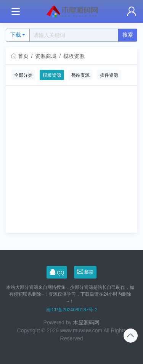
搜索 (127, 35)
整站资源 (80, 75)
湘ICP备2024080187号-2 (71, 309)
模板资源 (74, 56)
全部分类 (23, 75)
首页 (20, 56)
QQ (57, 272)
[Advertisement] (71, 161)
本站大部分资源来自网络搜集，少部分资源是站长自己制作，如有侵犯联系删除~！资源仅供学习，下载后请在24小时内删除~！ (70, 294)
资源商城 (45, 56)
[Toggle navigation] (15, 11)
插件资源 (109, 75)
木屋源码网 (86, 322)
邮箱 (85, 272)
